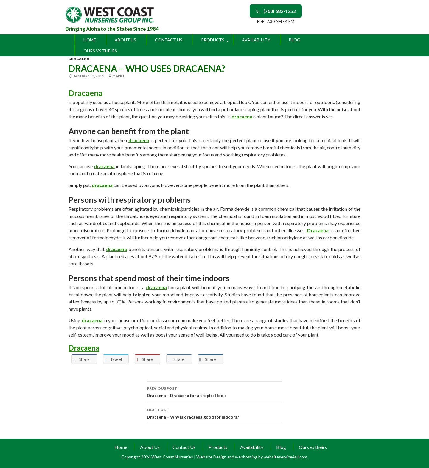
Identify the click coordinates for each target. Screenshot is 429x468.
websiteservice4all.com (285, 456)
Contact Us (168, 39)
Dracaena (85, 93)
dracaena (79, 58)
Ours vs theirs (100, 50)
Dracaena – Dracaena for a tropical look (214, 391)
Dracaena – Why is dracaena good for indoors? (214, 412)
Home (89, 39)
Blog (294, 39)
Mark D (118, 76)
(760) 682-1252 (276, 11)
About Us (125, 39)
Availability (256, 39)
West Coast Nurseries (172, 456)
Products (212, 39)
